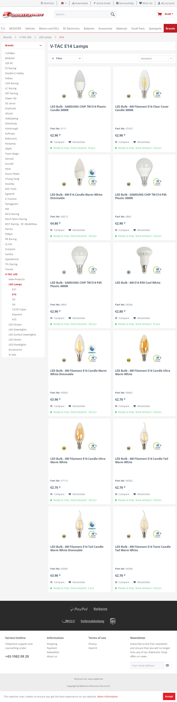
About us (52, 656)
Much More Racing (16, 219)
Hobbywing (11, 118)
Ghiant (9, 113)
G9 (13, 299)
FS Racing (10, 68)
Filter (57, 58)
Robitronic (11, 138)
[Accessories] (105, 28)
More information (107, 696)
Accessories (15, 349)
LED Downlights (18, 329)
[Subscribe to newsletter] (167, 665)
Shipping (52, 644)
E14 (14, 294)
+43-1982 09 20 (17, 656)
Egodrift (9, 193)
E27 (14, 289)
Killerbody (11, 123)
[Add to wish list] (77, 142)
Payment (52, 648)
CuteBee (10, 53)
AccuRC (9, 163)
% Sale (12, 354)
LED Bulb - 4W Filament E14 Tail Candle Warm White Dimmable (76, 548)
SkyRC (8, 148)
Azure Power (12, 173)
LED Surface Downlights (22, 334)
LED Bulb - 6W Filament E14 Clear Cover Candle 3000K (142, 108)
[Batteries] (89, 28)
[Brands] (170, 28)
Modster (10, 58)
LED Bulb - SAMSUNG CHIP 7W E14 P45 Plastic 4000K (76, 284)
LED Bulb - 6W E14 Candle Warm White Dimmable (76, 196)
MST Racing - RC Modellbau (21, 224)
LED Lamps (15, 284)
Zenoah (9, 158)
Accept (169, 696)
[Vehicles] (30, 28)
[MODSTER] (15, 28)
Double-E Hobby (14, 73)
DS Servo (10, 103)
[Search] (112, 14)
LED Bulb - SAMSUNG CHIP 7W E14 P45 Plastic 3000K (140, 196)
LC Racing (10, 88)
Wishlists (47, 3)
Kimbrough (11, 128)
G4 (13, 304)
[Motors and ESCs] (49, 28)
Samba (9, 254)
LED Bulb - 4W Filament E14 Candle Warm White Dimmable (78, 372)
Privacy (92, 644)
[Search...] (85, 14)
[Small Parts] (138, 28)
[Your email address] (147, 665)
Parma (9, 229)
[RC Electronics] (71, 28)
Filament (17, 314)
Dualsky (9, 183)
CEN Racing (11, 83)
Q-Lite (8, 244)
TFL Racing (11, 264)
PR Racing (11, 239)
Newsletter (53, 652)
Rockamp (10, 143)
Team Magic (12, 153)
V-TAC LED (11, 274)
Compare (57, 142)
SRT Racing (11, 93)
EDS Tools (10, 188)
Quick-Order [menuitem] (102, 3)
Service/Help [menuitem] (125, 3)
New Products (17, 279)
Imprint (92, 648)
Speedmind (11, 259)
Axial (8, 168)
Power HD (10, 98)
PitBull (9, 234)
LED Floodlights (17, 344)
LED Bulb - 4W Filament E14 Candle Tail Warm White (141, 460)
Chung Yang (12, 178)
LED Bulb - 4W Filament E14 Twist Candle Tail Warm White (143, 548)
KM (7, 209)
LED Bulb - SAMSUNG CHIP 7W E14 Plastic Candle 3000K (78, 108)
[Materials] (121, 28)
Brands (9, 45)
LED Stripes (15, 324)
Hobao (9, 78)
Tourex (9, 269)
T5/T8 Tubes (19, 309)
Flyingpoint (11, 204)
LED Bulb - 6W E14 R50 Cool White (137, 283)
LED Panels (15, 339)
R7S (14, 319)
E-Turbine (11, 198)
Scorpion (10, 249)
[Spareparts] (155, 28)
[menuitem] (146, 3)
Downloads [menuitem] (80, 3)
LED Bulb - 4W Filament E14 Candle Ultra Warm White (142, 372)
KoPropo (10, 133)
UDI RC (9, 63)
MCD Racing (12, 214)
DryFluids (10, 108)
